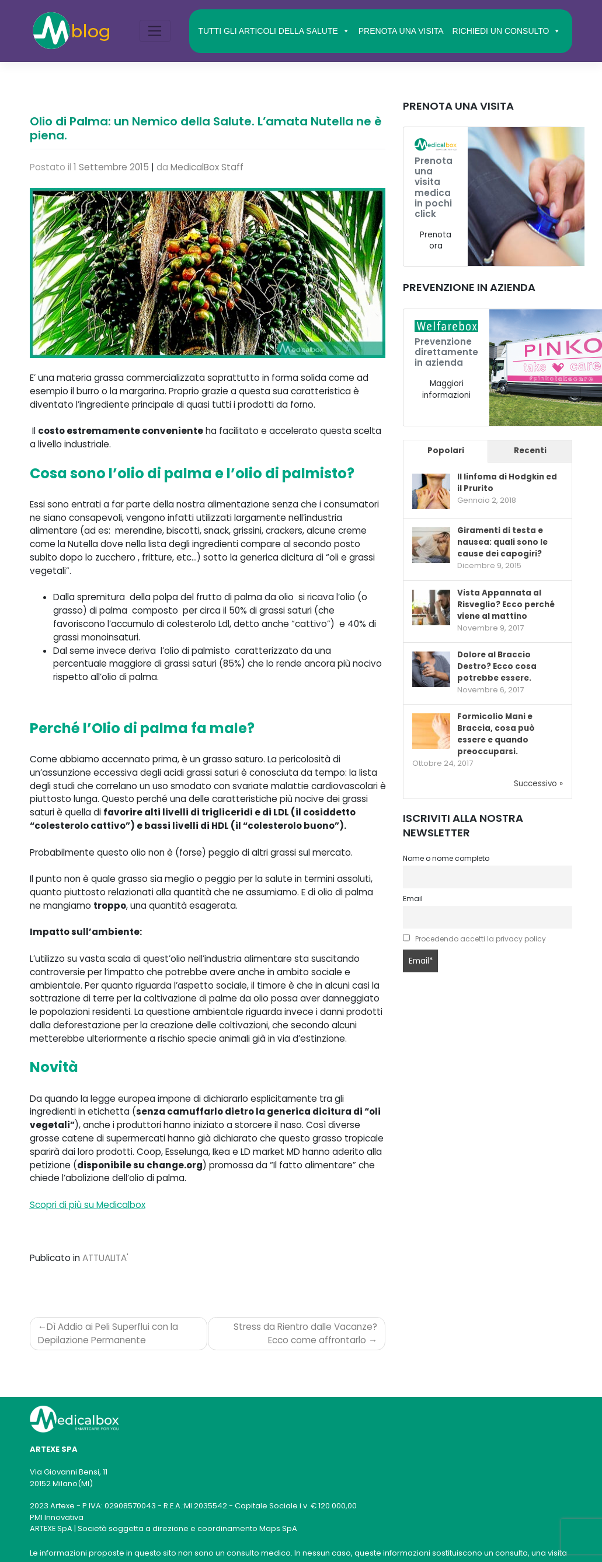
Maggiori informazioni (446, 389)
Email (413, 898)
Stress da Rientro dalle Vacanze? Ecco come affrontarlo (305, 1333)
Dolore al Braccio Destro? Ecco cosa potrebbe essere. (497, 666)
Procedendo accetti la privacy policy (480, 939)
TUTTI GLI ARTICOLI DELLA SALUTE (273, 31)
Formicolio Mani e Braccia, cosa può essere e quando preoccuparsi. (496, 734)
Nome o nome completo (446, 858)
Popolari (445, 450)
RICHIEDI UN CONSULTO (507, 31)
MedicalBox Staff (206, 167)
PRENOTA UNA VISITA (401, 31)
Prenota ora (435, 240)
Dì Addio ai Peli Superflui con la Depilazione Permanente (108, 1333)
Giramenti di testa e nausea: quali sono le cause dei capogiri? (502, 542)
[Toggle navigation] (155, 31)
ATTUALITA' (105, 1258)
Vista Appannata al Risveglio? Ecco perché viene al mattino (506, 604)
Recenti (530, 450)
